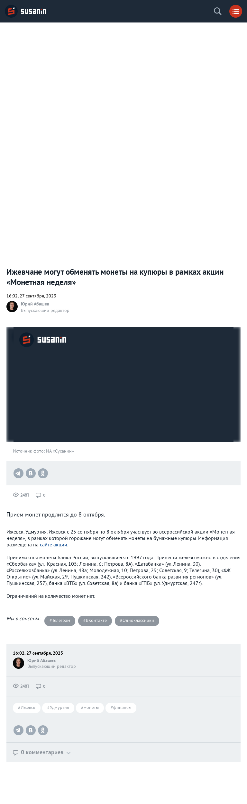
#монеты (90, 708)
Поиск (218, 11)
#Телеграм (60, 620)
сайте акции (53, 545)
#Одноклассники (137, 620)
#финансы (121, 708)
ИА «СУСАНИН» (26, 11)
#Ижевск (26, 708)
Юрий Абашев (35, 304)
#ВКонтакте (95, 620)
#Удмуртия (58, 708)
